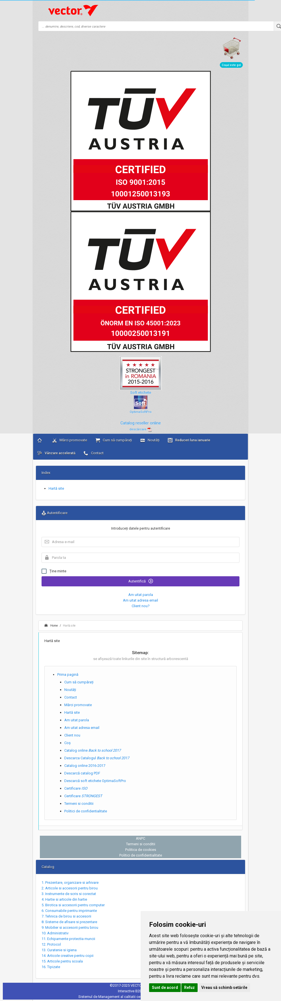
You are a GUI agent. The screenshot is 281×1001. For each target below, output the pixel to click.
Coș (67, 743)
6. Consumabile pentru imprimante (69, 911)
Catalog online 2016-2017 (84, 765)
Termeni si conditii (78, 803)
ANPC (140, 838)
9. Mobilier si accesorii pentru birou (70, 927)
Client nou (72, 735)
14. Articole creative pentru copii (67, 955)
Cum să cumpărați (113, 440)
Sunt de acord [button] (165, 987)
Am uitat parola (140, 595)
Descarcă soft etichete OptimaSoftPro (95, 781)
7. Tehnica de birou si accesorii (66, 916)
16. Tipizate (51, 967)
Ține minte (54, 571)
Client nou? (141, 606)
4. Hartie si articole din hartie (64, 899)
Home (51, 625)
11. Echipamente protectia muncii (68, 939)
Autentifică (140, 581)
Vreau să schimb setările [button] (224, 987)
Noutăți (149, 440)
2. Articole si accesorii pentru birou (70, 888)
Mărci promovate (69, 440)
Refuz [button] (189, 987)
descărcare (140, 429)
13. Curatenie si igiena (59, 950)
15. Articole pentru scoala (62, 961)
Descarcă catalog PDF (82, 773)
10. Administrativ (55, 933)
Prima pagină (67, 674)
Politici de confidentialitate (85, 811)
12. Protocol (51, 944)
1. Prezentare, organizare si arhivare (70, 882)
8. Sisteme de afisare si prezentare (69, 922)
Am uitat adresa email (140, 600)
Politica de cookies (140, 850)
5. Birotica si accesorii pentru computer (73, 905)
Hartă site (56, 488)
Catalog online (92, 750)
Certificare (75, 788)
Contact (94, 453)
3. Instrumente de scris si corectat (69, 894)
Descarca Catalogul (96, 758)
